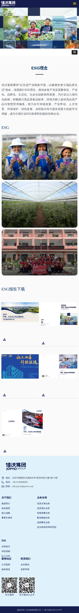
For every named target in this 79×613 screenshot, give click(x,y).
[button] (74, 4)
